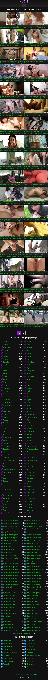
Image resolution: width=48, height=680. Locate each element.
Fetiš (28, 513)
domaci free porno (9, 598)
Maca (28, 345)
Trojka (5, 379)
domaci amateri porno (10, 567)
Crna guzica (7, 490)
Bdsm (5, 466)
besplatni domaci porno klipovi (11, 538)
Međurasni (30, 423)
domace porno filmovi (10, 555)
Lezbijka (5, 417)
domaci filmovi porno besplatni (35, 593)
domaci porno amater (33, 628)
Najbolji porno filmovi (33, 655)
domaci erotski (7, 587)
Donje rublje (7, 403)
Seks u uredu (7, 495)
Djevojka (29, 394)
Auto (4, 510)
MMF (4, 434)
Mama (5, 371)
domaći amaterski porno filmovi (11, 575)
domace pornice (32, 552)
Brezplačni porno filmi (10, 652)
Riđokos (29, 411)
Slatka (29, 365)
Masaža (29, 463)
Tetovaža (6, 423)
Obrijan (29, 356)
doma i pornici (7, 543)
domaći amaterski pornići (35, 569)
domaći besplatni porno (34, 581)
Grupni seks (31, 455)
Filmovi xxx (6, 655)
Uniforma (30, 510)
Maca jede (30, 466)
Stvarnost (6, 446)
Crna (4, 414)
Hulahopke (6, 513)
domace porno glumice (34, 555)
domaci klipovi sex (9, 604)
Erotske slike (31, 644)
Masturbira (30, 426)
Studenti (29, 440)
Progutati (6, 443)
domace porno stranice (34, 561)
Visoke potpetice (8, 461)
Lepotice (5, 365)
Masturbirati (30, 376)
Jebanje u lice (31, 446)
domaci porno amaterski (22, 633)
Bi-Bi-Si (5, 429)
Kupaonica (30, 490)
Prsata (5, 353)
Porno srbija (7, 641)
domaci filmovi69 (32, 596)
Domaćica (6, 449)
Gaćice (29, 385)
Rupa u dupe (31, 458)
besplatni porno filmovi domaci (11, 540)
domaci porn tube (32, 613)
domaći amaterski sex (10, 578)
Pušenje (5, 342)
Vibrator (5, 452)
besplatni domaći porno (10, 535)
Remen (29, 437)
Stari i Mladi (7, 472)
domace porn (7, 552)
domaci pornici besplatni (34, 622)
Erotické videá (7, 658)
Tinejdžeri (30, 353)
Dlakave (29, 397)
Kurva (5, 397)
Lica (28, 382)
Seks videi (30, 661)
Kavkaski (30, 429)
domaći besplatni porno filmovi (35, 584)
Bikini (5, 478)
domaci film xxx (8, 590)
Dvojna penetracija (9, 469)
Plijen (28, 368)
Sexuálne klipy (31, 649)
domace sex (31, 564)
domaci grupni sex (9, 601)
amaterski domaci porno (34, 520)
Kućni (24, 1)
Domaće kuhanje (32, 414)
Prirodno (29, 408)
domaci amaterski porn (10, 569)
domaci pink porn (8, 607)
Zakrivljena (30, 475)
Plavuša (5, 356)
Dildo (4, 432)
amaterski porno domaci (34, 526)
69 (27, 469)
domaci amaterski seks (34, 575)
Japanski (29, 400)
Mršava (5, 391)
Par (28, 420)
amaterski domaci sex (10, 526)
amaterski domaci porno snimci (35, 523)
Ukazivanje (6, 400)
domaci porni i (31, 616)
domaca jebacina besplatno (35, 543)
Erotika (29, 443)
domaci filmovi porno (9, 593)
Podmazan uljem (32, 449)
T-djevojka (30, 501)
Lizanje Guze (31, 472)
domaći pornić (31, 619)
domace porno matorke (10, 558)
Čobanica (6, 362)
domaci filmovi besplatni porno (35, 590)
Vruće (29, 391)
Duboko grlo (7, 388)
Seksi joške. (31, 664)
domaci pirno (31, 607)
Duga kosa (30, 484)
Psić (28, 350)
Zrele (4, 487)
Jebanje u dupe (32, 417)
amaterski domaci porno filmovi (11, 523)
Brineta (29, 342)
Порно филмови (8, 661)
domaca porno (7, 546)
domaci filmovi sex (9, 596)
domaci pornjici (31, 625)
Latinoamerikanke (32, 461)
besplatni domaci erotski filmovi (35, 529)
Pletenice (6, 498)
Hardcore (6, 345)
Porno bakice (7, 649)
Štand (5, 408)
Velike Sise (30, 362)
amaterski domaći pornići (11, 520)
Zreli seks (30, 652)
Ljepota (5, 385)
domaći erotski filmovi (34, 587)
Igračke (29, 388)
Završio (5, 368)
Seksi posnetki (7, 644)
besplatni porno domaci (34, 538)
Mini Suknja (30, 478)
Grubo (5, 507)
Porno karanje (7, 646)
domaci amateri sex (33, 567)
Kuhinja (29, 507)
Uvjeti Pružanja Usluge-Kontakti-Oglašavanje (24, 674)
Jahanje (5, 350)
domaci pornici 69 (8, 622)
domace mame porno (33, 549)
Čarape (5, 382)
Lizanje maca (31, 371)
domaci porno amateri (10, 630)
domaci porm (7, 610)
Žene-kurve (30, 432)
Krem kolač (6, 455)
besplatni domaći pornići (34, 532)
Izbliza (5, 426)
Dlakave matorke (32, 667)
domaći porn (31, 610)
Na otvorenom (7, 405)
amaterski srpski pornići (10, 529)
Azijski (5, 376)
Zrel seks (6, 667)
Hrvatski (29, 434)
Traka (5, 374)
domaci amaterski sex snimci (11, 581)
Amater (29, 374)
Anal (28, 379)
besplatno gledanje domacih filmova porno (35, 540)
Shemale (6, 501)
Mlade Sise (6, 347)
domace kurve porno (9, 549)
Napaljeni (6, 394)
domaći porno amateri (34, 630)
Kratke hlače (7, 437)
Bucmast (29, 504)
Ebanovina (30, 452)
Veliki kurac (6, 411)
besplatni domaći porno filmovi (35, 535)
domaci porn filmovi (9, 613)
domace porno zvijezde (10, 564)
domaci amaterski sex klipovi (35, 578)
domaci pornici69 (8, 625)
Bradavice (30, 487)
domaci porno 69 (8, 628)
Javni (28, 495)
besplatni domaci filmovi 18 (11, 532)
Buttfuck (29, 347)
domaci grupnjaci (32, 601)
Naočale (29, 481)
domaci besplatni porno (10, 584)
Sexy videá (30, 658)
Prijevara (6, 458)
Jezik (4, 504)
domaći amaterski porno (11, 572)
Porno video (31, 641)
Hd (28, 359)
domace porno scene (33, 558)
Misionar (5, 359)
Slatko (29, 403)
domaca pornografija (33, 546)
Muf (4, 463)
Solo (28, 405)
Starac (5, 475)
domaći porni (7, 616)
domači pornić (7, 619)
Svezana (6, 484)
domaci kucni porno (33, 604)
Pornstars (6, 420)
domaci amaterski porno (34, 572)
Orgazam (6, 492)
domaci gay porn (32, 598)
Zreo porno (30, 646)
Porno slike (6, 664)
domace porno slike (9, 561)
